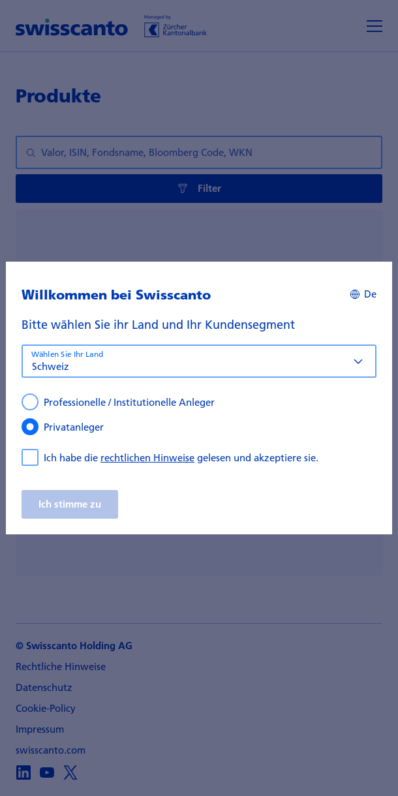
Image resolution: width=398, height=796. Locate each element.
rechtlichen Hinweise (147, 457)
